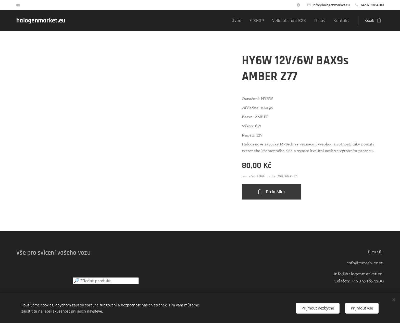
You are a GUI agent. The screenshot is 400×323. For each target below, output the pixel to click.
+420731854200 (372, 5)
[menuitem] (247, 20)
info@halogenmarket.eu (331, 5)
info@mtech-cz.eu (365, 263)
